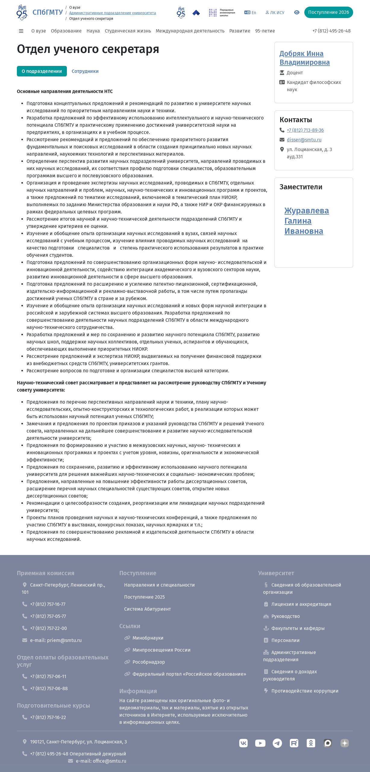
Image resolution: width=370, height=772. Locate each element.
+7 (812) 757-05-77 (44, 616)
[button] (23, 31)
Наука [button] (93, 31)
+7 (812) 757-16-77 (43, 604)
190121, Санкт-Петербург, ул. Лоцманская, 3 (74, 742)
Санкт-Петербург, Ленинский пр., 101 (63, 588)
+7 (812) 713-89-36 (305, 130)
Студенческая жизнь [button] (128, 31)
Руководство (281, 616)
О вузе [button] (38, 31)
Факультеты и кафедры (294, 628)
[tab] (42, 71)
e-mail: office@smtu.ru (96, 761)
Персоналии (281, 640)
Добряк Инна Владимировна (305, 58)
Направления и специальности (159, 585)
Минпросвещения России (157, 650)
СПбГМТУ (48, 12)
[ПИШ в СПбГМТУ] (222, 13)
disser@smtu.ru (304, 140)
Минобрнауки (144, 638)
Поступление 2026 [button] (328, 12)
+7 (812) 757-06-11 (44, 676)
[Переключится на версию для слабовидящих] (296, 13)
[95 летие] (180, 13)
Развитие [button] (239, 31)
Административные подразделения (289, 656)
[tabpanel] (142, 303)
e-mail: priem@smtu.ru (52, 640)
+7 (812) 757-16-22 (44, 717)
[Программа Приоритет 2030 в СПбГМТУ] (196, 13)
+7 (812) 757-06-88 (45, 688)
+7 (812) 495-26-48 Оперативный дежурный (74, 754)
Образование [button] (66, 31)
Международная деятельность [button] (190, 31)
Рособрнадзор (144, 662)
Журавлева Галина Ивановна (306, 221)
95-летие (265, 31)
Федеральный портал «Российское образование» (185, 674)
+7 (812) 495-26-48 (331, 31)
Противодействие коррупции (301, 691)
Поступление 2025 (144, 597)
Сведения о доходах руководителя (290, 675)
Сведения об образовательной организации (302, 588)
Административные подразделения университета (112, 13)
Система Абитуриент (147, 609)
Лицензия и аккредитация (297, 604)
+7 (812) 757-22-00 (44, 628)
